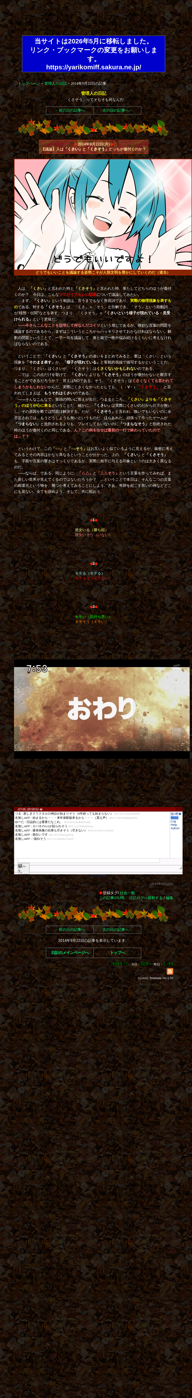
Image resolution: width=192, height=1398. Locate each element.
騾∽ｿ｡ (22, 869)
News (174, 817)
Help (174, 824)
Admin (175, 828)
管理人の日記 (55, 83)
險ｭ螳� (176, 814)
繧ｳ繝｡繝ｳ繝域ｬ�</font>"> (92, 835)
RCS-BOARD (98, 875)
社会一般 (127, 893)
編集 (169, 898)
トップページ (29, 83)
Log (173, 821)
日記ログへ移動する (146, 898)
